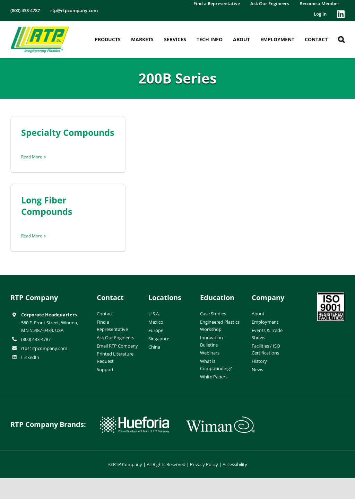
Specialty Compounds (67, 132)
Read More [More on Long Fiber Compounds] (31, 236)
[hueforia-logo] (134, 419)
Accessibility (235, 464)
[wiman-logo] (220, 419)
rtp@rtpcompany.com (44, 348)
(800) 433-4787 (36, 339)
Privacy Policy (204, 464)
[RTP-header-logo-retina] (39, 29)
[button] (341, 39)
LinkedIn (30, 357)
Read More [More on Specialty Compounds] (31, 157)
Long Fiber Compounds (46, 205)
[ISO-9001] (331, 295)
